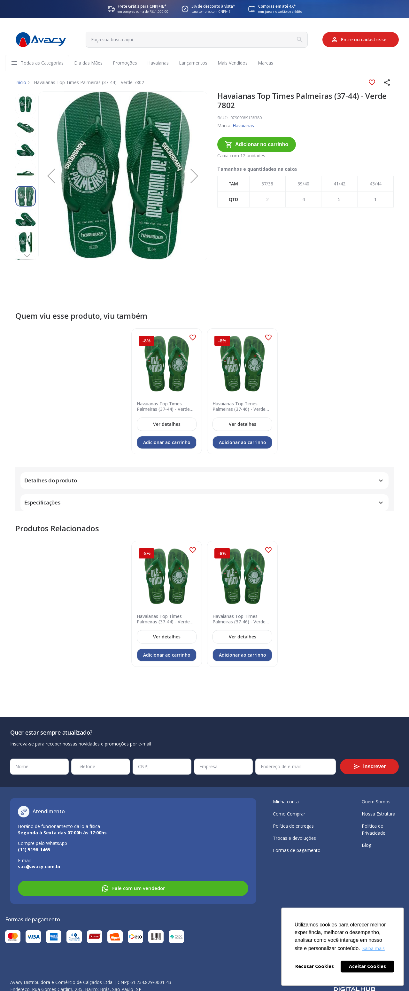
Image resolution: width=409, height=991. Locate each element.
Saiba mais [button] (373, 948)
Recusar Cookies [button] (314, 966)
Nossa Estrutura (378, 814)
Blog (366, 845)
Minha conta (286, 802)
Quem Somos (376, 802)
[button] (387, 82)
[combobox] (196, 39)
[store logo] (40, 39)
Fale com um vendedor (133, 888)
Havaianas (235, 125)
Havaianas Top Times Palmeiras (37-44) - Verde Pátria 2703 (163, 399)
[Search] (299, 39)
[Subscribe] (369, 766)
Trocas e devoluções (294, 838)
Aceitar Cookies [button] (367, 966)
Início (20, 82)
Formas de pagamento (296, 850)
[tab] (204, 473)
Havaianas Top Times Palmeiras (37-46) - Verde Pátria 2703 (239, 399)
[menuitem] (42, 63)
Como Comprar (289, 814)
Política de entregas (293, 826)
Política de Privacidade (373, 829)
